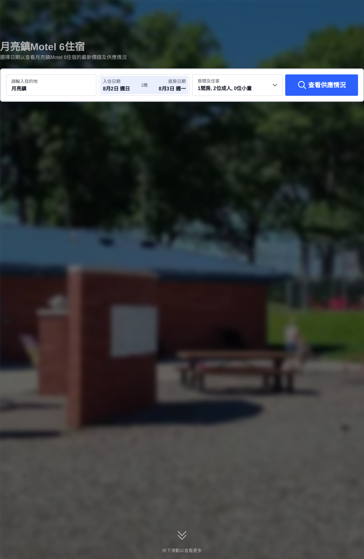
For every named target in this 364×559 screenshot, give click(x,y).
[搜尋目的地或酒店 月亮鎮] (51, 85)
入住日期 (111, 81)
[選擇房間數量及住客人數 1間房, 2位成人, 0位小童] (237, 85)
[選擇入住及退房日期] (121, 85)
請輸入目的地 (24, 81)
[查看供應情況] (321, 85)
